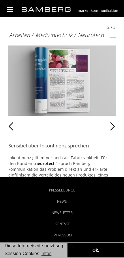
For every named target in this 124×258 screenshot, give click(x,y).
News (62, 201)
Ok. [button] (95, 250)
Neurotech (91, 35)
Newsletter (62, 212)
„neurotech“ (45, 163)
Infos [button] (47, 253)
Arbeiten (20, 35)
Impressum (62, 235)
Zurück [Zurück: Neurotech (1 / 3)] (20, 126)
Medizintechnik (54, 35)
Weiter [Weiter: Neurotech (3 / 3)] (89, 126)
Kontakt (62, 223)
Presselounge (62, 190)
